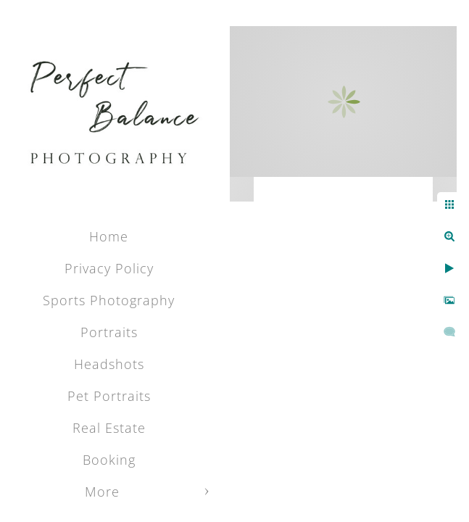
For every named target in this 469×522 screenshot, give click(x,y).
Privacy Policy (109, 268)
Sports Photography (109, 300)
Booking (109, 459)
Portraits (109, 332)
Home (108, 236)
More (102, 491)
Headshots (109, 364)
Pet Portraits (109, 396)
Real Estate (109, 427)
